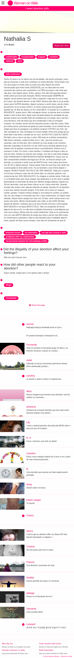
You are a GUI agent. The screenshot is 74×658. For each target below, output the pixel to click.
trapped (41, 57)
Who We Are (7, 644)
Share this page (37, 305)
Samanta (31, 608)
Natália (30, 577)
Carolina (30, 453)
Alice (29, 391)
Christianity (11, 298)
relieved (9, 61)
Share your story (61, 46)
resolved (54, 57)
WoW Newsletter (46, 650)
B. (27, 469)
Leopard (30, 624)
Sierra (29, 531)
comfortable (11, 57)
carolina (30, 375)
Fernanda (31, 344)
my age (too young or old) (54, 233)
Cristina (30, 546)
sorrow (30, 324)
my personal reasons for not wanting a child (26, 241)
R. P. (29, 437)
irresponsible (27, 57)
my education (31, 233)
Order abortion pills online (50, 644)
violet (29, 360)
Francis (30, 562)
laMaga (30, 593)
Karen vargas (33, 500)
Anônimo (31, 406)
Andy (29, 484)
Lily (28, 422)
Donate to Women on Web (13, 650)
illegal (8, 285)
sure (20, 61)
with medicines (13, 74)
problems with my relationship (20, 237)
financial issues (13, 233)
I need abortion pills (37, 8)
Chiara (30, 515)
